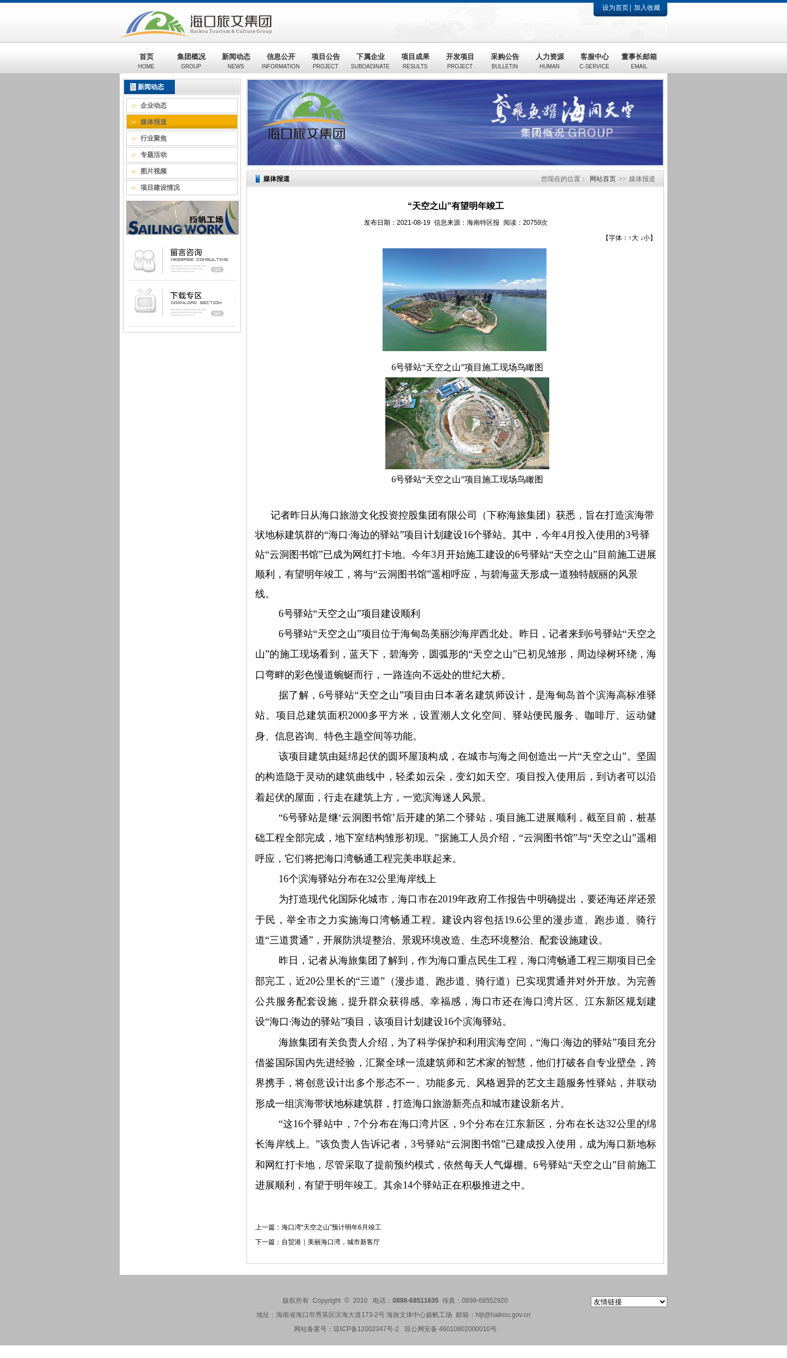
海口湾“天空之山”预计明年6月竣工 (331, 1227)
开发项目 (460, 61)
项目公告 (326, 61)
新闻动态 (236, 61)
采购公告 (505, 61)
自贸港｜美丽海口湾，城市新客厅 (330, 1242)
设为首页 (615, 7)
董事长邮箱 (639, 61)
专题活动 (153, 155)
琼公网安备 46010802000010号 (450, 1329)
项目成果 (415, 61)
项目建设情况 (160, 187)
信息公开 (280, 61)
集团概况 (191, 61)
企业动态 (153, 105)
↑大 (633, 238)
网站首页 (603, 179)
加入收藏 (647, 7)
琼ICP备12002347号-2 (366, 1329)
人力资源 (550, 61)
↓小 (645, 238)
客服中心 (594, 61)
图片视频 (153, 171)
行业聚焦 (153, 138)
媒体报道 (153, 122)
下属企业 (370, 61)
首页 (146, 61)
